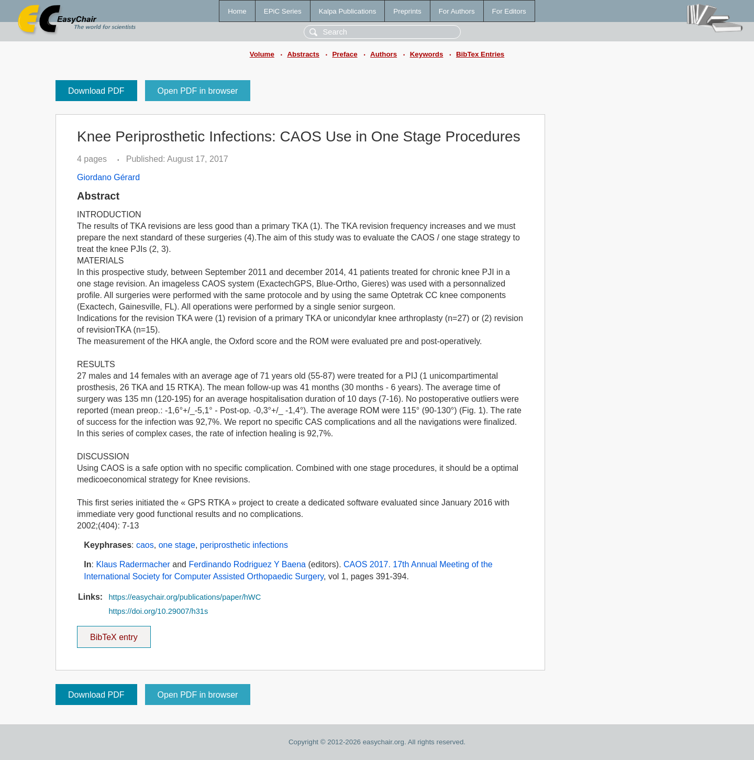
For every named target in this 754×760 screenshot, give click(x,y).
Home (237, 11)
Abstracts (303, 54)
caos (145, 545)
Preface (344, 54)
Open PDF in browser (198, 90)
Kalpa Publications (347, 11)
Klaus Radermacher (133, 564)
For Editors (509, 11)
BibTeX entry (113, 634)
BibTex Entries (480, 54)
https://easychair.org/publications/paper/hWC (184, 597)
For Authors (457, 11)
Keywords (426, 54)
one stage (177, 545)
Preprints (407, 11)
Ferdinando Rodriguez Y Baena (247, 564)
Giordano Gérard (108, 177)
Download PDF (96, 90)
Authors (383, 54)
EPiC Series (283, 11)
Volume (262, 54)
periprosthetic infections (244, 545)
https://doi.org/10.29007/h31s (158, 611)
